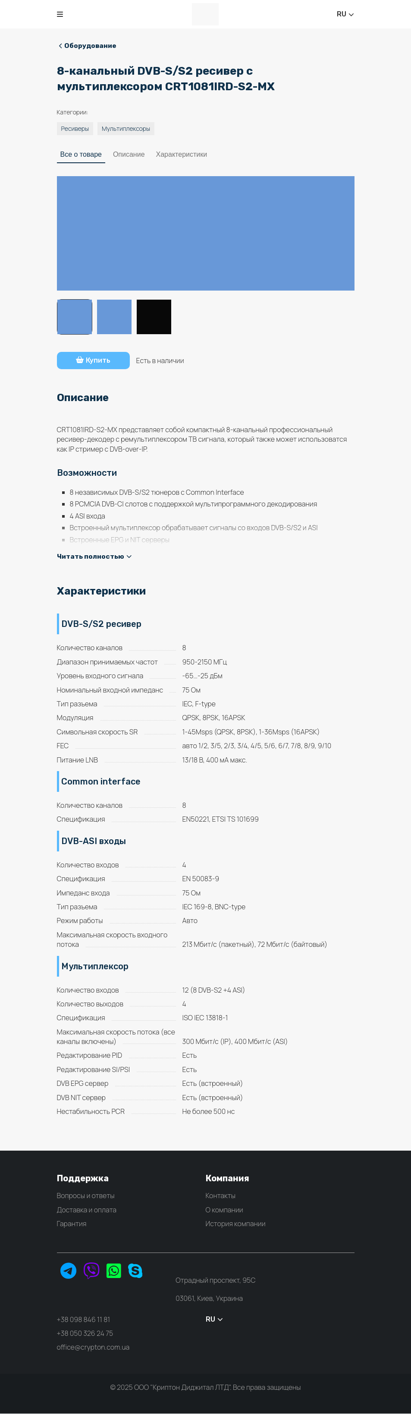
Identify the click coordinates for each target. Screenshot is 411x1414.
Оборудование (88, 45)
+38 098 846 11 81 (83, 1319)
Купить (95, 361)
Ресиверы (75, 129)
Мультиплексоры (126, 129)
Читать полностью (94, 556)
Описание (129, 154)
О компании (224, 1210)
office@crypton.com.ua (93, 1347)
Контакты (221, 1196)
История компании (236, 1224)
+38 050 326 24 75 (85, 1333)
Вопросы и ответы (86, 1196)
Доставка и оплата (87, 1210)
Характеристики (181, 154)
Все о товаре (81, 154)
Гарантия (72, 1224)
